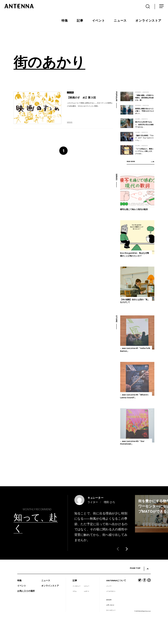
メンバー (109, 586)
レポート (86, 591)
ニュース (45, 580)
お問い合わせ (110, 605)
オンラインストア (50, 585)
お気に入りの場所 (26, 591)
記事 (75, 580)
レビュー (86, 586)
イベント (21, 585)
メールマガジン (111, 591)
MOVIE (69, 122)
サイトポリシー (111, 610)
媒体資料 (109, 600)
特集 (19, 580)
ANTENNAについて (116, 580)
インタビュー (76, 586)
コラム (75, 591)
